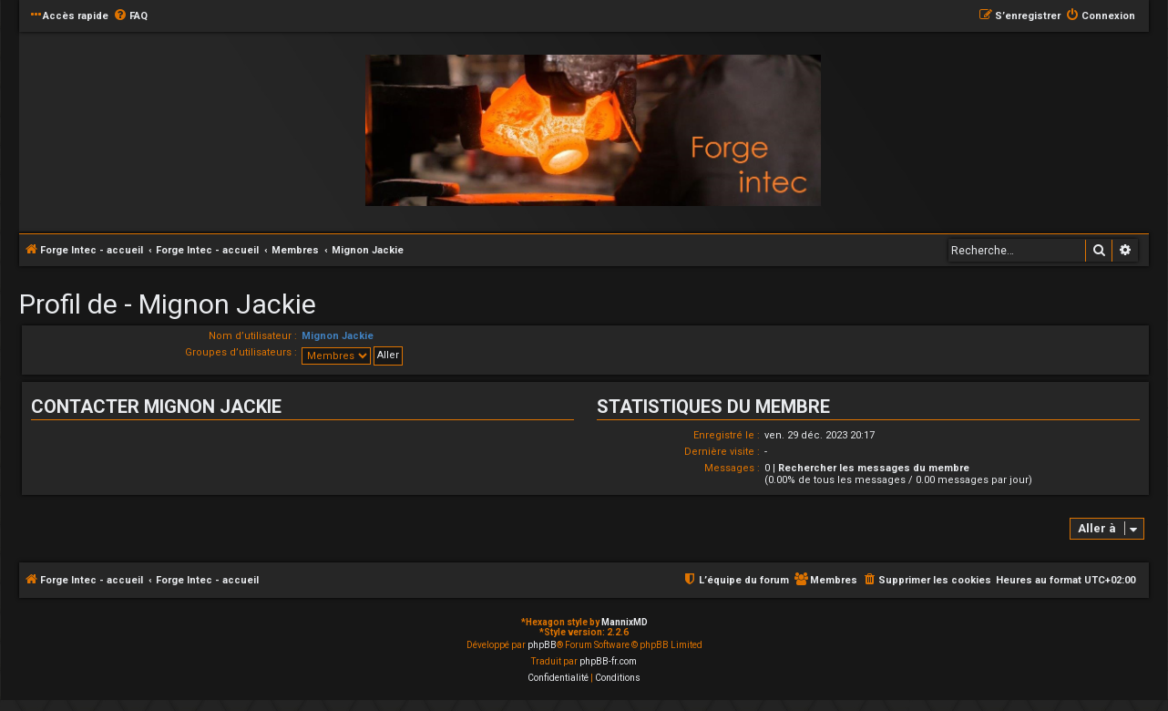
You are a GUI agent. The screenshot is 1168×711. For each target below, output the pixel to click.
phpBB (542, 645)
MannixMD (624, 622)
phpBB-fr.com (608, 661)
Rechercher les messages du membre (873, 468)
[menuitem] (130, 16)
